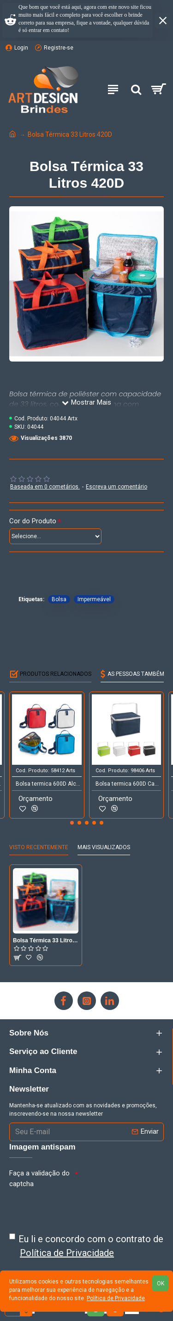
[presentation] (79, 1208)
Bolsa (59, 599)
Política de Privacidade (116, 1298)
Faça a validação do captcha (39, 1178)
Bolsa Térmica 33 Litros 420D (45, 940)
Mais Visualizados (104, 847)
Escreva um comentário (116, 486)
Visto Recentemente (38, 847)
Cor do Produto (32, 521)
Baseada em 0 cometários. (45, 486)
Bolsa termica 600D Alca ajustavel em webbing (49, 784)
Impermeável (94, 599)
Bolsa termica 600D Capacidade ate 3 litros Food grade (128, 784)
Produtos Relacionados (55, 674)
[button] (72, 823)
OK (160, 1283)
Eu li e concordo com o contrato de (86, 1246)
